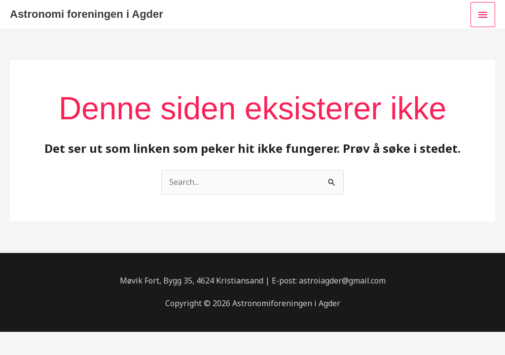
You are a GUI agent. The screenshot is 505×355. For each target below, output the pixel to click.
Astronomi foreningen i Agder (86, 14)
